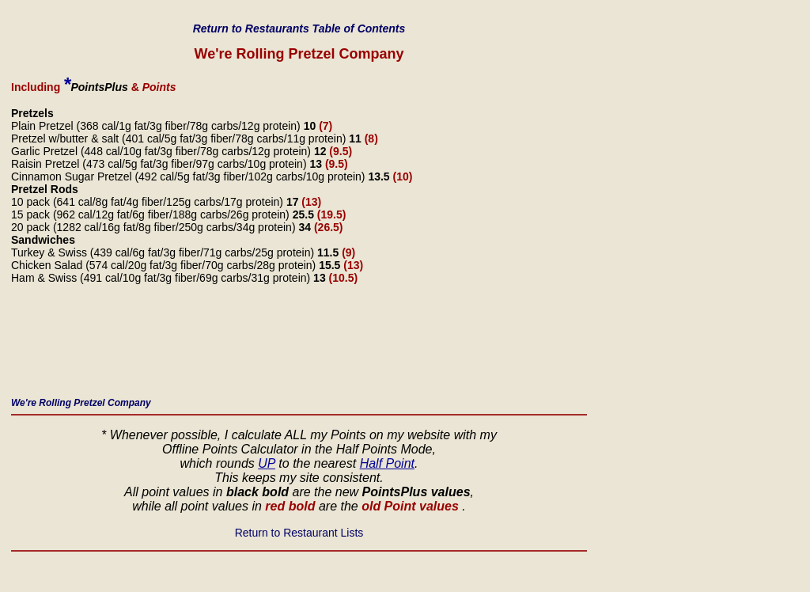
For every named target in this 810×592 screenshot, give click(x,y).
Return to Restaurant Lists (299, 532)
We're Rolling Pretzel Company (81, 402)
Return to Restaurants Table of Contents (299, 28)
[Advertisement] (299, 345)
